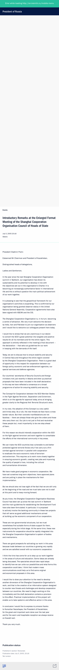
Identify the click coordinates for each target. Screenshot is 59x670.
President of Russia (29, 7)
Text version (7, 656)
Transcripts (21, 651)
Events (5, 210)
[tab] (4, 666)
